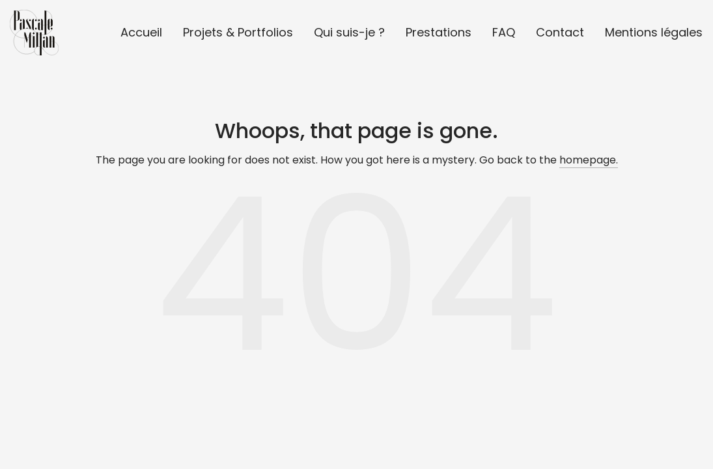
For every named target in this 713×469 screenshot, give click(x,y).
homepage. (588, 159)
